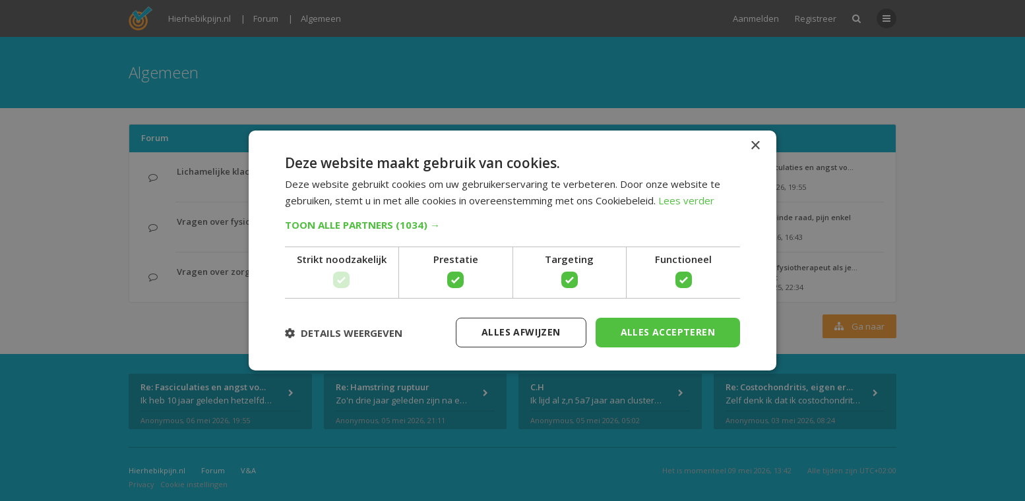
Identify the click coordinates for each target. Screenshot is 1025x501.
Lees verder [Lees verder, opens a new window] (686, 200)
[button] (512, 225)
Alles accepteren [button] (668, 332)
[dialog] (512, 250)
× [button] (755, 146)
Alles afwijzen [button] (521, 332)
